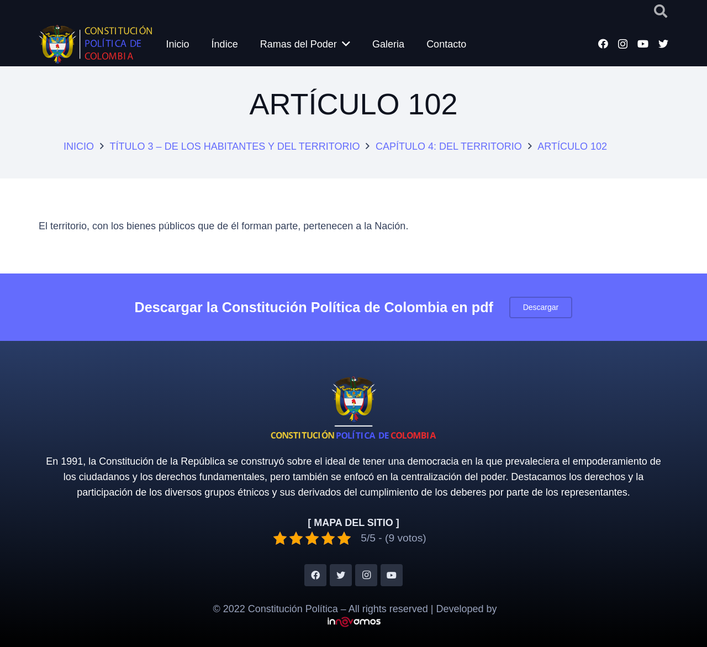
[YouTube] (642, 44)
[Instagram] (622, 44)
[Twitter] (663, 44)
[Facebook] (603, 44)
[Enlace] (95, 44)
